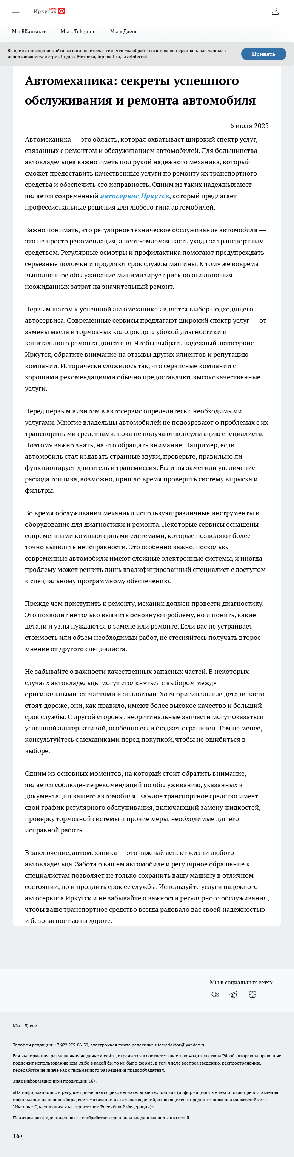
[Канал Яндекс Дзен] (252, 994)
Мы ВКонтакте (29, 31)
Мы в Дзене (124, 31)
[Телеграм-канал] (233, 994)
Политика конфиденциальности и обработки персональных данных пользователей (101, 1117)
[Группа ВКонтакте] (214, 994)
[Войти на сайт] (275, 10)
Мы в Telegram (78, 31)
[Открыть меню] (16, 10)
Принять (264, 54)
